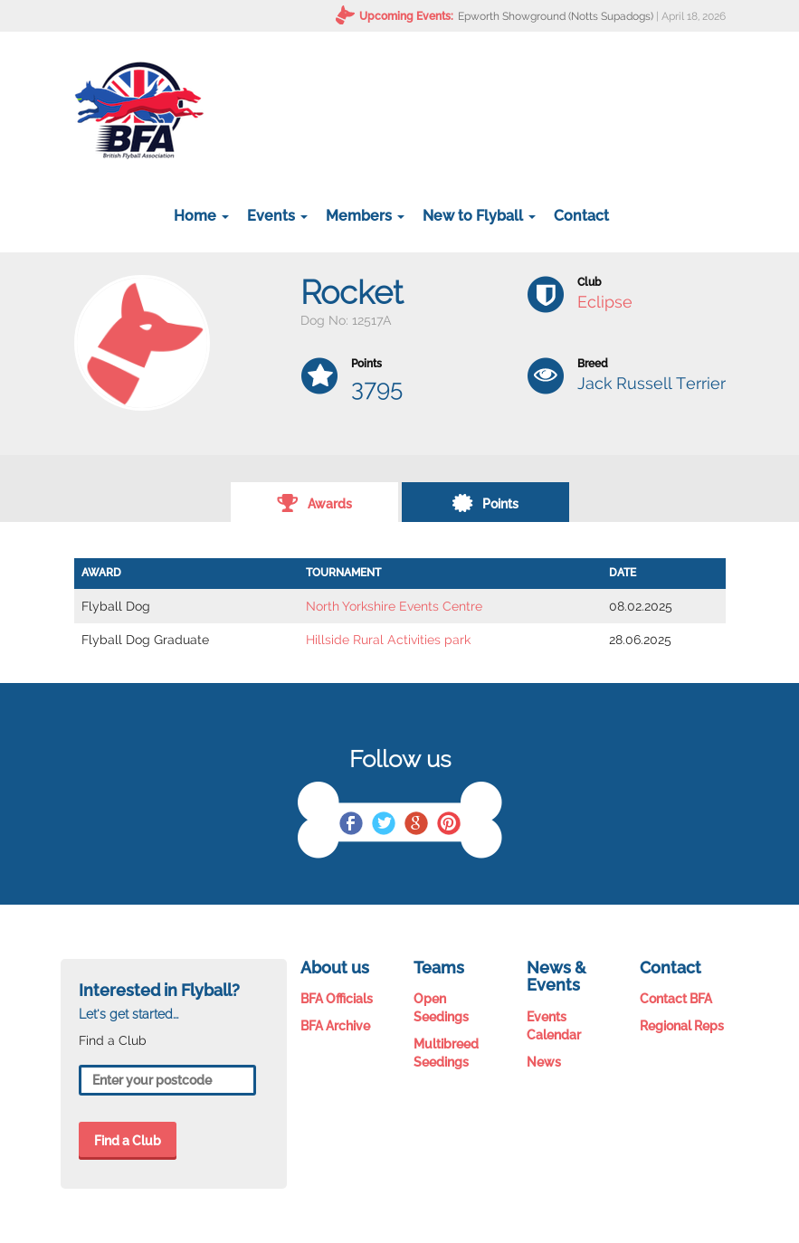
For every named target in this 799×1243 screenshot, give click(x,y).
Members (365, 215)
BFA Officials (336, 999)
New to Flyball (479, 215)
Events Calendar (554, 1026)
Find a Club (127, 1141)
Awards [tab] (314, 502)
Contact (581, 215)
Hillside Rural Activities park (388, 639)
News (544, 1062)
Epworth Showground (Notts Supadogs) (555, 16)
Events (277, 215)
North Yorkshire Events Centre (394, 606)
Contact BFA (676, 999)
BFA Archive (335, 1026)
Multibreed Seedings (446, 1053)
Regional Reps (682, 1026)
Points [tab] (485, 502)
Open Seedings (441, 1008)
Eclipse (605, 301)
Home (201, 215)
